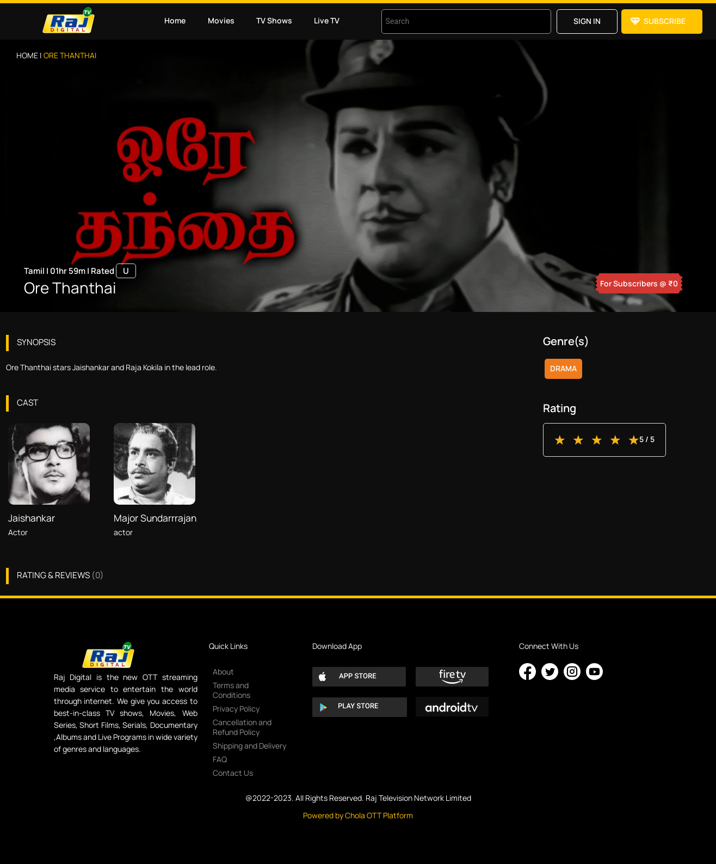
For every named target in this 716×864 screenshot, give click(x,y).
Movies (221, 20)
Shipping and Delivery (249, 745)
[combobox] (452, 21)
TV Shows (274, 20)
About (223, 671)
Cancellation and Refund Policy (242, 727)
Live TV (327, 20)
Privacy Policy (236, 708)
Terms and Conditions (231, 690)
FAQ (220, 759)
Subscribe (665, 21)
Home (175, 20)
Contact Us (233, 773)
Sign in (587, 21)
